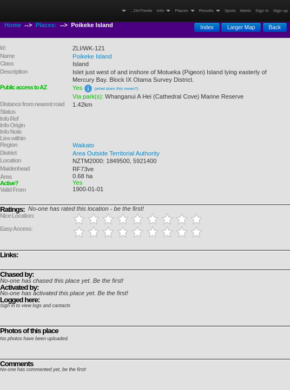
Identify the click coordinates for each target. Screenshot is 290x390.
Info (164, 10)
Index (207, 27)
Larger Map (241, 27)
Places (184, 10)
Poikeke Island (92, 56)
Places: (46, 25)
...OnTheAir (141, 10)
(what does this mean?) (116, 88)
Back (275, 27)
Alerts (246, 10)
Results (209, 10)
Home (12, 25)
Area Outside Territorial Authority (116, 153)
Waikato (83, 145)
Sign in (262, 10)
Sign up (280, 10)
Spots (230, 10)
